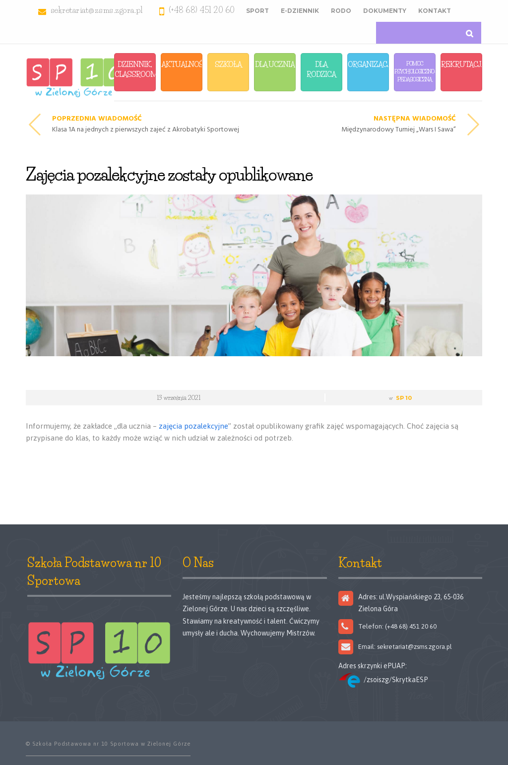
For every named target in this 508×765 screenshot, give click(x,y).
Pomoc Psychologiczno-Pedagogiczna (415, 71)
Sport (257, 10)
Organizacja (368, 64)
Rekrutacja (461, 64)
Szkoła (228, 64)
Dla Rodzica (321, 69)
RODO (341, 10)
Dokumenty (384, 10)
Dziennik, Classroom (135, 69)
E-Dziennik (300, 10)
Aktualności (181, 64)
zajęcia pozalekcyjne (193, 426)
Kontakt (434, 10)
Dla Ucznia (275, 64)
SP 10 (404, 397)
